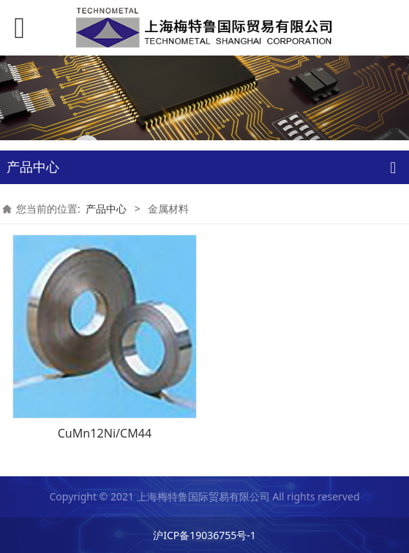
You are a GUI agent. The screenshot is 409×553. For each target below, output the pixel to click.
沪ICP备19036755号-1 (204, 535)
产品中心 (106, 209)
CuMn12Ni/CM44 (105, 433)
